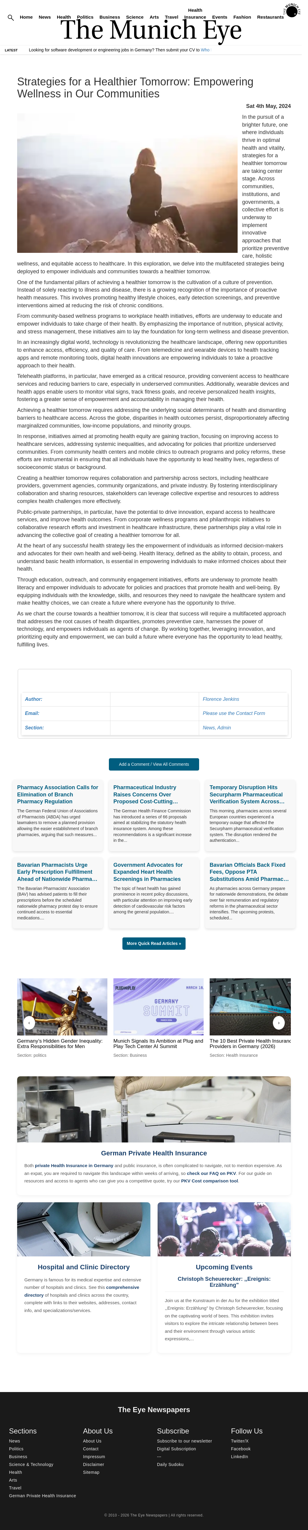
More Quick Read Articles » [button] (154, 943)
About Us (92, 1441)
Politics (85, 17)
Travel (171, 17)
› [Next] (278, 1022)
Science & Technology (31, 1464)
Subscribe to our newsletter (184, 1441)
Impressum (94, 1456)
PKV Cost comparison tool (209, 1180)
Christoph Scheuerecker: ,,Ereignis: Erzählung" (224, 1282)
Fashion (242, 17)
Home (26, 17)
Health (64, 17)
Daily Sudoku (170, 1464)
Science (134, 17)
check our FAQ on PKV (211, 1173)
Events (219, 17)
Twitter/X (240, 1441)
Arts (154, 17)
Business (110, 17)
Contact (91, 1448)
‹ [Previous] (29, 1022)
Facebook (241, 1448)
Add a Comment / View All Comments (154, 764)
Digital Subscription (176, 1448)
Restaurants (270, 17)
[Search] (11, 17)
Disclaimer (93, 1464)
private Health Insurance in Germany (74, 1165)
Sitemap (91, 1472)
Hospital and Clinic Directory (84, 1267)
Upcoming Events (224, 1267)
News (45, 17)
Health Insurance (195, 14)
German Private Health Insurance (154, 1153)
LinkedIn (239, 1456)
